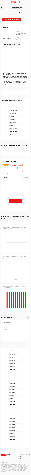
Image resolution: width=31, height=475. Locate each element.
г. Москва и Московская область (21, 34)
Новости (21, 456)
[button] (25, 317)
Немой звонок (6, 170)
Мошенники (13, 165)
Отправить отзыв (15, 201)
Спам (20, 168)
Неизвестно (6, 165)
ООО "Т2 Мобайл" (7, 38)
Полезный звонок (7, 173)
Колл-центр (19, 170)
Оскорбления (6, 168)
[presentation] (15, 206)
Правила (21, 458)
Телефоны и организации (25, 454)
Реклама (20, 165)
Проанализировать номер (12, 19)
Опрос (13, 170)
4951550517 (6, 323)
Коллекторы (14, 168)
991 (17, 39)
